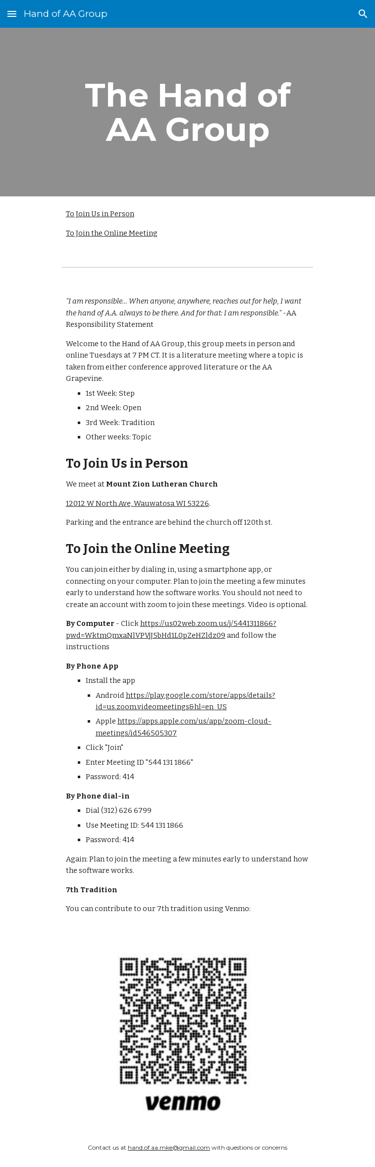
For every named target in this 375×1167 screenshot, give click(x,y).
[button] (12, 13)
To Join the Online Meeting (112, 233)
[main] (187, 112)
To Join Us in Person (100, 213)
